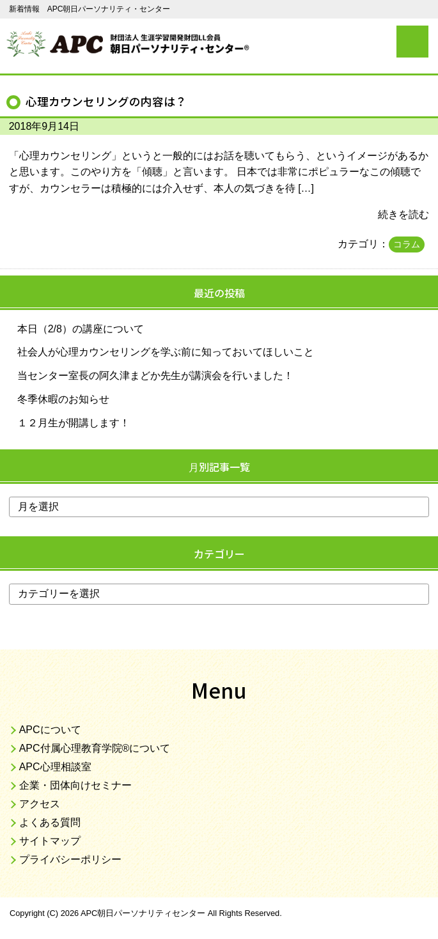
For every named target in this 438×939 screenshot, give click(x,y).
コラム (406, 244)
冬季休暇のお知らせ (63, 399)
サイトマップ (50, 840)
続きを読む (403, 214)
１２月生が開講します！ (73, 422)
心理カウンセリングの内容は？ (106, 101)
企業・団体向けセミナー (75, 785)
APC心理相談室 (55, 766)
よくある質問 (50, 822)
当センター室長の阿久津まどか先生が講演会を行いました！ (155, 375)
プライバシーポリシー (70, 859)
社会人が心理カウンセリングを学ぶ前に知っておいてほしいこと (165, 351)
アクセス (39, 803)
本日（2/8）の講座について (80, 328)
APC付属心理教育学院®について (95, 748)
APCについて (50, 729)
